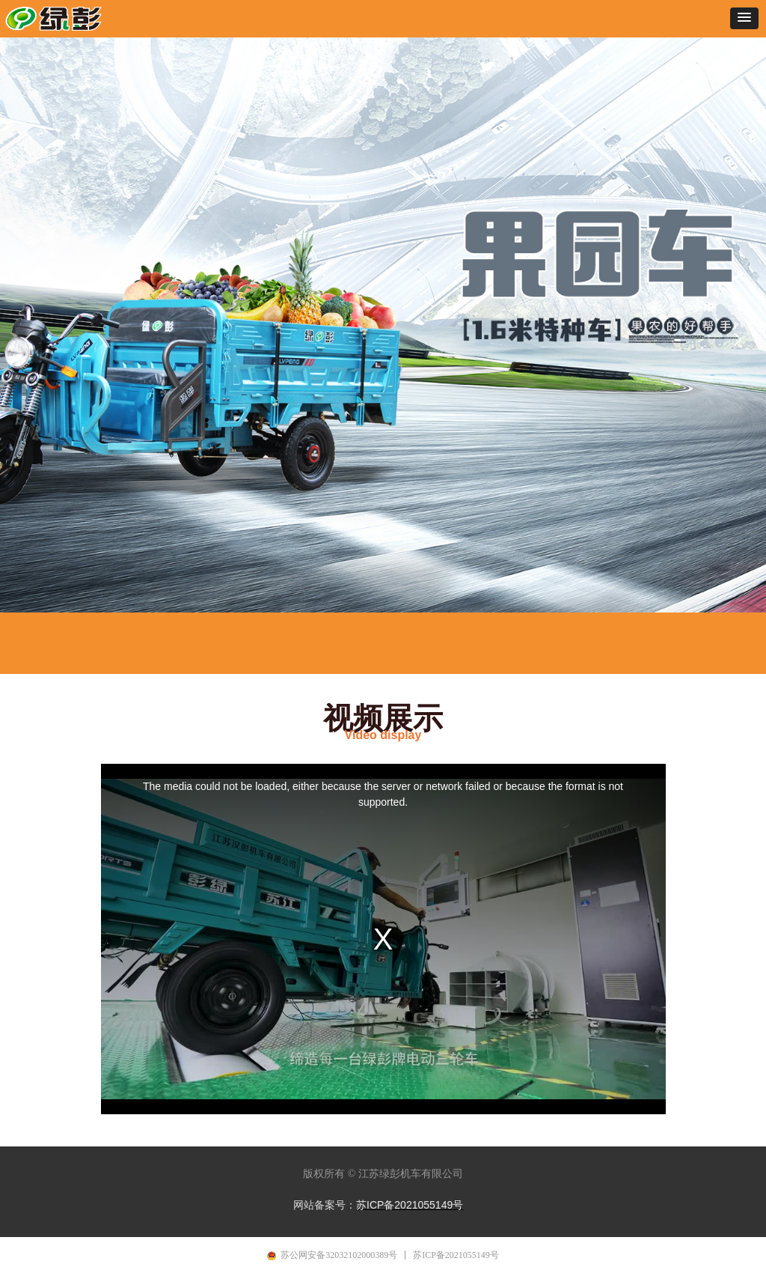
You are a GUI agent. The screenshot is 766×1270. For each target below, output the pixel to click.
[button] (744, 18)
